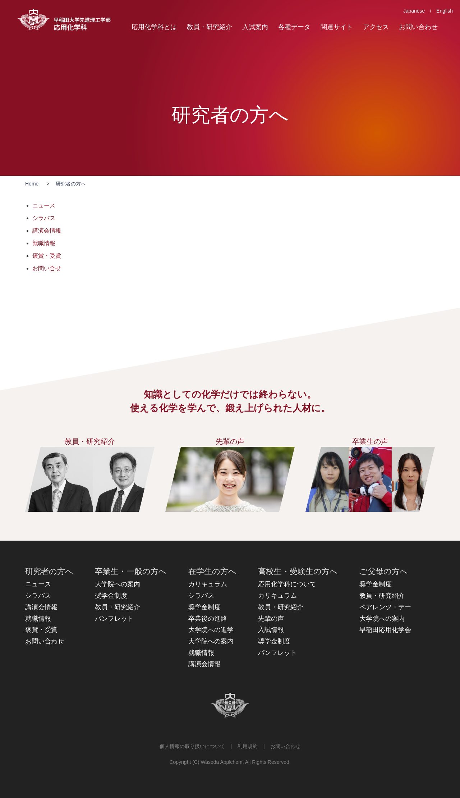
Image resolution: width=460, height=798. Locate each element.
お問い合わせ (418, 27)
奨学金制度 (111, 595)
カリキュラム (207, 584)
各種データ (294, 27)
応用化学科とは (154, 27)
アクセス (376, 27)
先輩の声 (271, 618)
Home (31, 184)
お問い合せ (46, 268)
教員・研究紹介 (209, 27)
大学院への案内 (117, 584)
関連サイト (337, 27)
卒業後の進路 (207, 618)
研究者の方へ (71, 184)
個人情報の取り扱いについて (192, 746)
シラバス (43, 218)
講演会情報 (46, 231)
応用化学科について (287, 584)
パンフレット (114, 618)
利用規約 (248, 746)
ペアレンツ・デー (385, 607)
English (444, 11)
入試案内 (255, 27)
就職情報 (43, 243)
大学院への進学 (211, 629)
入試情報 (271, 629)
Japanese (414, 11)
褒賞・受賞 (46, 256)
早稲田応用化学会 (385, 629)
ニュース (43, 205)
